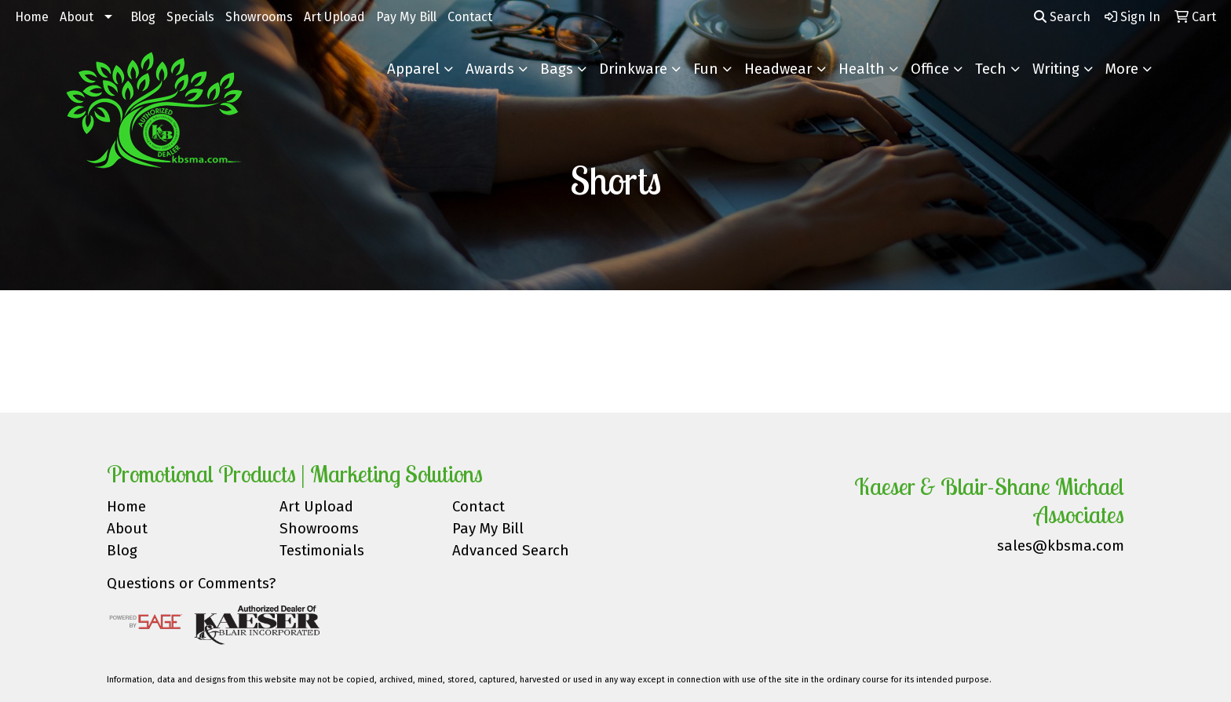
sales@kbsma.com (1060, 546)
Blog (142, 16)
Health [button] (861, 69)
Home (32, 16)
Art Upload (334, 16)
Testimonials (321, 550)
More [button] (1121, 69)
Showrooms (259, 16)
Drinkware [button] (633, 69)
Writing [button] (1055, 69)
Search (1062, 16)
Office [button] (930, 69)
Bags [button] (556, 69)
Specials (190, 16)
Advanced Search (510, 550)
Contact (469, 16)
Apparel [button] (413, 69)
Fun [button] (705, 69)
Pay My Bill (406, 16)
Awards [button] (490, 69)
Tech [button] (990, 69)
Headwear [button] (778, 69)
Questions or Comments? (191, 583)
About (76, 16)
